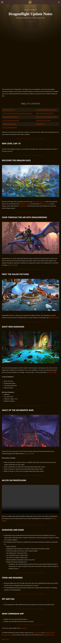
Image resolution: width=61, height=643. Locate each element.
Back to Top (5, 580)
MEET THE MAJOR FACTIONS (45, 54)
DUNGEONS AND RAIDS (43, 61)
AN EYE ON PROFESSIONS (11, 61)
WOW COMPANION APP (10, 68)
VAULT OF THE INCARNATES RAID (46, 57)
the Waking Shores (39, 142)
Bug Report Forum (49, 575)
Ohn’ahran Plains (24, 144)
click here (23, 569)
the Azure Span (45, 144)
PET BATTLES (40, 65)
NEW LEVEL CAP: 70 (9, 50)
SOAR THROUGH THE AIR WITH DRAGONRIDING (17, 54)
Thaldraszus (22, 146)
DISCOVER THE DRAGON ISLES (45, 50)
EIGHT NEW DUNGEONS (10, 57)
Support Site (37, 573)
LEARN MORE (13, 206)
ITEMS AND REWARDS (9, 65)
